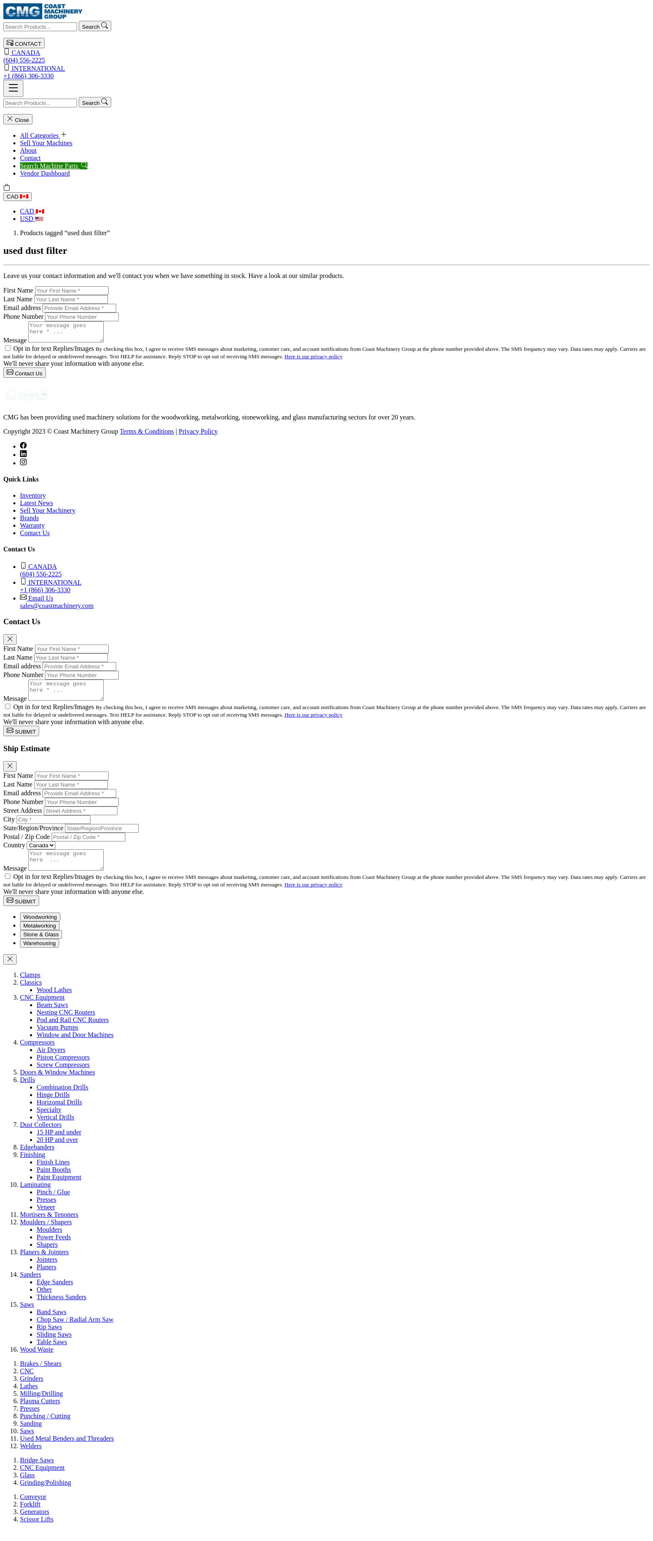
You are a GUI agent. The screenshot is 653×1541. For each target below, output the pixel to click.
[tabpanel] (326, 1174)
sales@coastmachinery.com (335, 605)
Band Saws (52, 1323)
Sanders (30, 1285)
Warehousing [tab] (39, 954)
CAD (17, 197)
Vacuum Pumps (57, 1038)
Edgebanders (37, 1158)
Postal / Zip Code (26, 844)
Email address (22, 307)
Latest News (36, 506)
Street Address (22, 817)
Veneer (46, 1218)
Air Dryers (51, 1061)
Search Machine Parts (53, 165)
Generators (34, 1522)
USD (31, 218)
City (9, 826)
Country (14, 852)
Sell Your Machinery (47, 514)
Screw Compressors (63, 1075)
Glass (27, 1486)
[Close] (10, 643)
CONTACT (24, 43)
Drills (27, 1090)
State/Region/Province (33, 835)
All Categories (43, 135)
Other (44, 1300)
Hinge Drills (53, 1105)
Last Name (17, 299)
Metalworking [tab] (39, 937)
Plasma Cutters (40, 1412)
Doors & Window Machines (57, 1083)
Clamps (30, 986)
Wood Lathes (54, 1001)
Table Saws (52, 1353)
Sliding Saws (54, 1345)
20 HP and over (57, 1150)
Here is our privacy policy (313, 360)
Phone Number (23, 316)
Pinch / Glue (53, 1203)
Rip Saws (49, 1338)
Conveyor (33, 1507)
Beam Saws (52, 1016)
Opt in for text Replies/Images (54, 352)
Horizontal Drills (59, 1113)
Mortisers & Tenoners (49, 1225)
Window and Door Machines (75, 1046)
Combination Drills (62, 1098)
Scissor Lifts (36, 1530)
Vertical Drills (55, 1128)
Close (18, 119)
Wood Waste (36, 1360)
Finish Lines (53, 1173)
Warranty (32, 529)
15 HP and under (59, 1143)
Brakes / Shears (41, 1374)
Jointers (47, 1270)
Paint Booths (54, 1180)
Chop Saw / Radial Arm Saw (75, 1330)
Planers (46, 1278)
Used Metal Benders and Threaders (67, 1449)
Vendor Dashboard (45, 173)
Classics (31, 993)
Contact (30, 157)
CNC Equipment (42, 1008)
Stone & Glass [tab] (41, 946)
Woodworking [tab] (40, 928)
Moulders (49, 1240)
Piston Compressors (63, 1068)
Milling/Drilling (41, 1404)
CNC (27, 1382)
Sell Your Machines (46, 142)
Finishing (32, 1165)
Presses (46, 1210)
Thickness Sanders (62, 1308)
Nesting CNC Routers (66, 1023)
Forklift (30, 1515)
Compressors (37, 1053)
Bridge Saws (37, 1471)
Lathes (29, 1397)
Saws (27, 1315)
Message (15, 343)
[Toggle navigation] (13, 88)
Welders (31, 1457)
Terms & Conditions (147, 435)
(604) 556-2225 (326, 56)
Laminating (35, 1195)
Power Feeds (54, 1248)
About (28, 150)
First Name (18, 290)
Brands (29, 521)
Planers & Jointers (44, 1263)
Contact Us (24, 376)
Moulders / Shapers (46, 1233)
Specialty (49, 1120)
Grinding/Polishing (45, 1493)
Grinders (31, 1389)
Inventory (33, 499)
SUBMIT (21, 738)
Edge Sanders (55, 1293)
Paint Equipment (59, 1188)
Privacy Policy (198, 435)
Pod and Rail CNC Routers (73, 1031)
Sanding (31, 1434)
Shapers (47, 1255)
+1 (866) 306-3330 (326, 71)
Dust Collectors (41, 1135)
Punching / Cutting (45, 1427)
